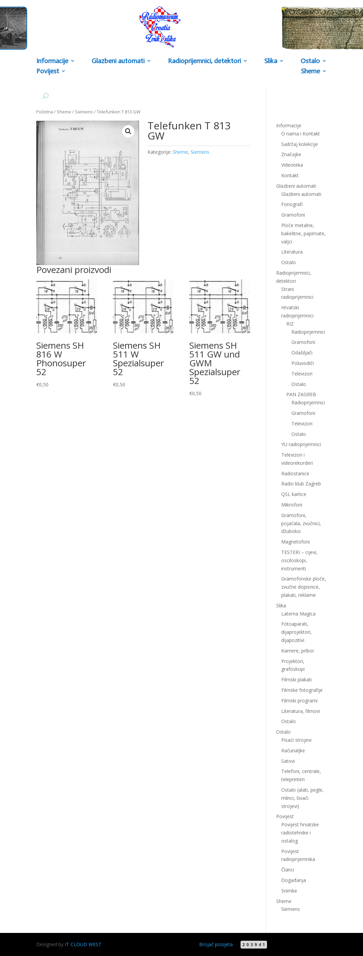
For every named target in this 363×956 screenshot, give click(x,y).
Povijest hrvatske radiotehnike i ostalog (300, 832)
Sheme (310, 71)
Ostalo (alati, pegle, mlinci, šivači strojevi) (302, 798)
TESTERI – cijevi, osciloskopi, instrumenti (299, 560)
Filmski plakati (296, 679)
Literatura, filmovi (300, 711)
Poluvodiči (302, 363)
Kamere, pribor (297, 650)
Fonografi (292, 204)
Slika (270, 61)
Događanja (293, 880)
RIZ (290, 323)
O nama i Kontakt (300, 133)
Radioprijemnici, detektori (204, 61)
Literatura (292, 252)
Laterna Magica (298, 613)
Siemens (84, 112)
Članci (287, 869)
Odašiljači (301, 352)
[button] (128, 131)
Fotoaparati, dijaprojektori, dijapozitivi (296, 632)
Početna (44, 112)
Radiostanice (295, 473)
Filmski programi (299, 700)
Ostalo (310, 61)
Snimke (289, 890)
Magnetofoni (295, 541)
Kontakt (290, 175)
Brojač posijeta (216, 944)
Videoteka (292, 165)
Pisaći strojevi (296, 740)
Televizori (301, 373)
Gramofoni (293, 215)
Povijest (47, 71)
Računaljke (293, 750)
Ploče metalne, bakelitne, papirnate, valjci (303, 233)
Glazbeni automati (118, 61)
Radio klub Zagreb (301, 483)
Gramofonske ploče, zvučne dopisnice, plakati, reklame (303, 586)
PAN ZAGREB (301, 394)
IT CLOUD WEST (83, 944)
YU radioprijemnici (301, 444)
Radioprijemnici (308, 332)
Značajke (291, 154)
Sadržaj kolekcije (299, 144)
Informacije (52, 61)
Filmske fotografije (302, 690)
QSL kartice (293, 494)
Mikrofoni (291, 504)
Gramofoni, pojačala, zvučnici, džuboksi (301, 523)
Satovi (288, 761)
